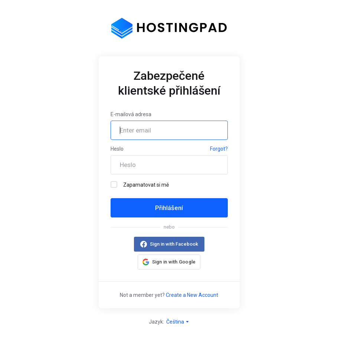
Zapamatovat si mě (140, 184)
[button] (169, 262)
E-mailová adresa (131, 114)
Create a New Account (192, 295)
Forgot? (219, 149)
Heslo (117, 149)
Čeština (178, 322)
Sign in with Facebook (174, 244)
